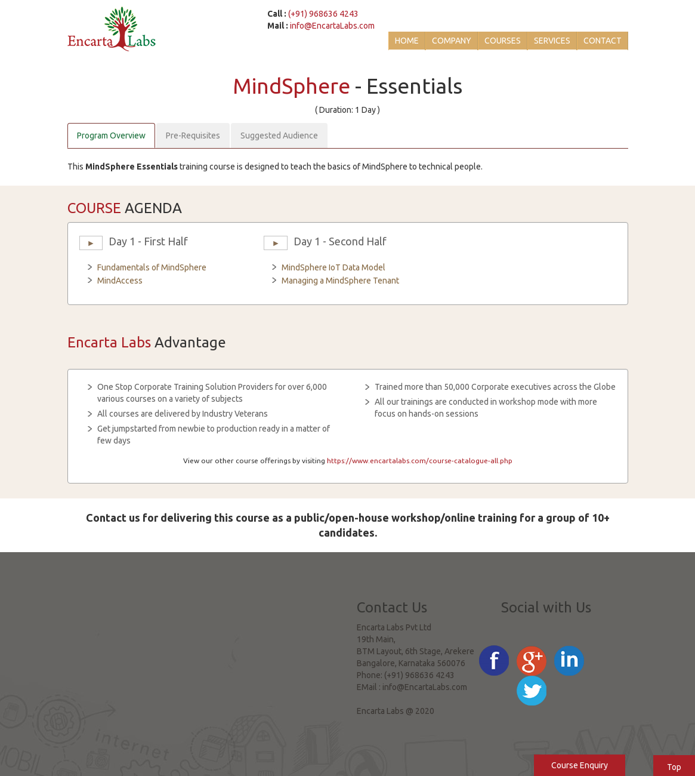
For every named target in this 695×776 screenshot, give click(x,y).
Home (407, 40)
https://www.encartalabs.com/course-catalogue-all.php (419, 460)
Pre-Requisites (193, 135)
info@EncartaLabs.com (332, 25)
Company (451, 40)
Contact (602, 40)
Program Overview (111, 135)
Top (674, 767)
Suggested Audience (279, 135)
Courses (502, 40)
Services (552, 40)
